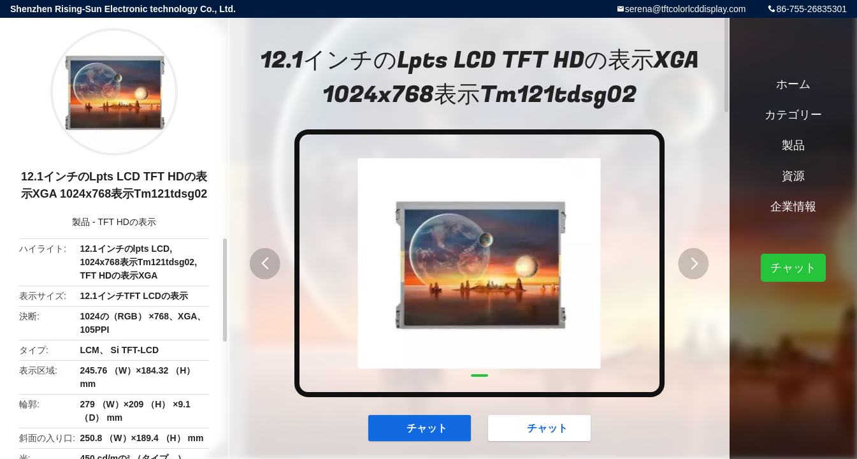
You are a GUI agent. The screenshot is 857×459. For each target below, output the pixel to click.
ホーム (793, 84)
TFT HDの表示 (126, 222)
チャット (420, 427)
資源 (793, 176)
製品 (81, 222)
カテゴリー (793, 114)
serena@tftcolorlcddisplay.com (685, 9)
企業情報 (793, 206)
